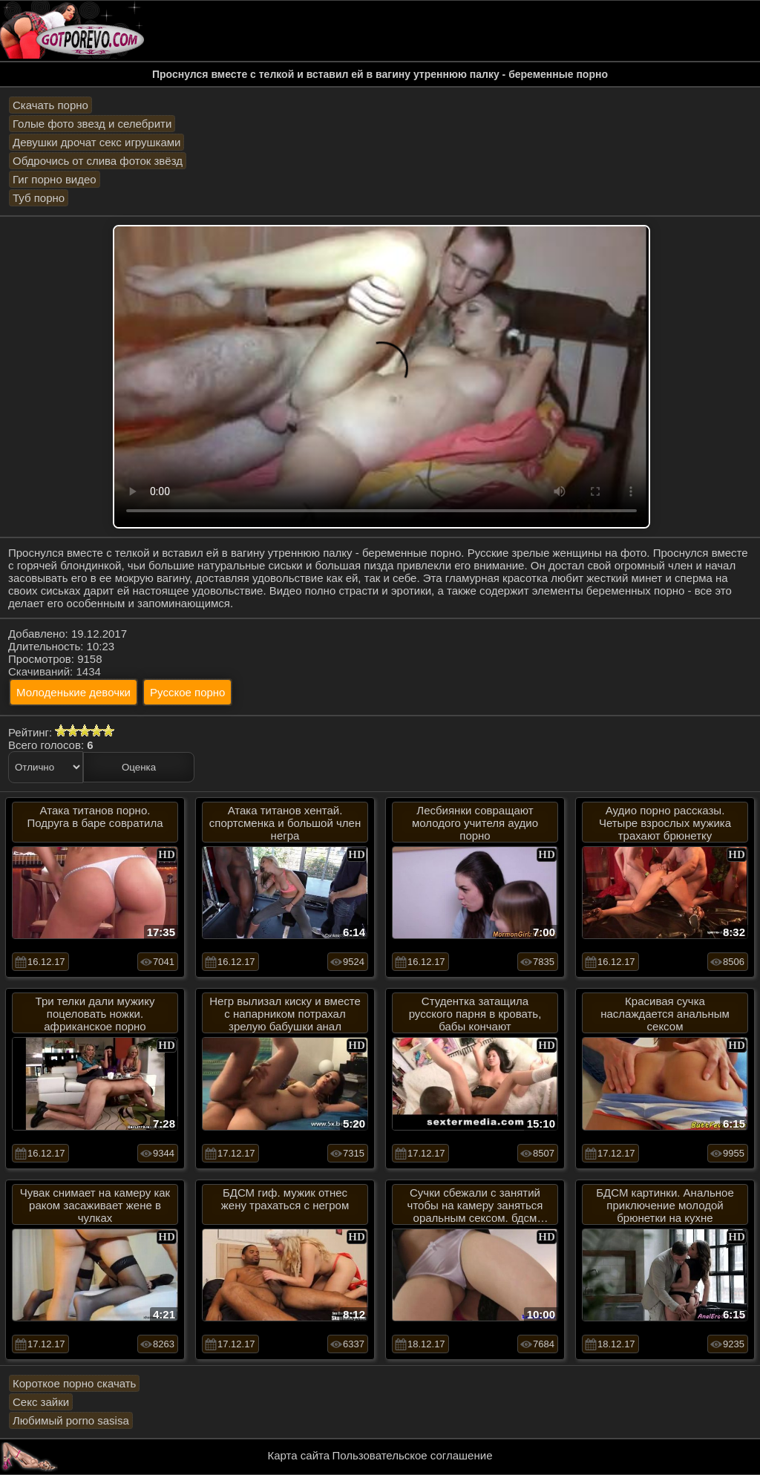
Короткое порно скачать (74, 1383)
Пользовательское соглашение (412, 1455)
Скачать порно (50, 105)
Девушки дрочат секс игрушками (96, 142)
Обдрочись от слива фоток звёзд (98, 160)
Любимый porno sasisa (71, 1420)
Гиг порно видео (54, 179)
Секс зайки (41, 1402)
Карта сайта (299, 1455)
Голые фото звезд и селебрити (92, 123)
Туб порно (39, 198)
